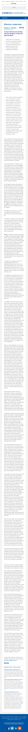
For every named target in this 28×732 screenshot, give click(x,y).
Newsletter (7, 1)
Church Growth (23, 718)
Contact (17, 1)
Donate (21, 1)
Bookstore (12, 1)
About (3, 1)
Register (12, 716)
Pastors (11, 718)
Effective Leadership (5, 718)
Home (2, 716)
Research (16, 719)
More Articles (16, 667)
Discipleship (25, 716)
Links (25, 1)
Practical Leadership (10, 719)
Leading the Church (16, 718)
